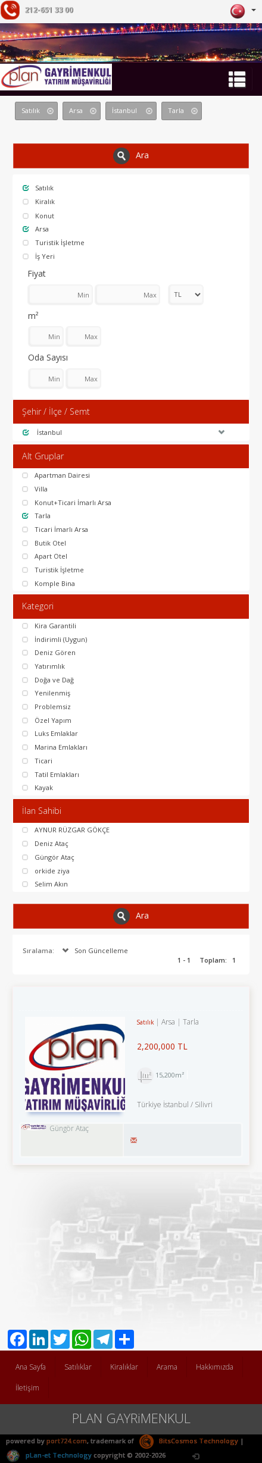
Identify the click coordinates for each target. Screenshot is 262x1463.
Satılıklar (78, 1367)
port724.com (66, 1440)
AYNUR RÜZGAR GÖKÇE (66, 829)
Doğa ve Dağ (48, 679)
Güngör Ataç (48, 857)
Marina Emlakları (55, 747)
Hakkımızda (214, 1367)
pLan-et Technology (49, 1455)
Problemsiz (46, 706)
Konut (38, 215)
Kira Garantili (49, 625)
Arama (167, 1367)
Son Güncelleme (94, 950)
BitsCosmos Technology (188, 1440)
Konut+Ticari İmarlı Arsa (66, 502)
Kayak (37, 787)
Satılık (38, 187)
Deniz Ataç (45, 843)
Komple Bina (48, 583)
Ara (131, 156)
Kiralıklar (124, 1367)
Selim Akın (45, 883)
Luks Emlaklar (50, 733)
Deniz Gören (49, 652)
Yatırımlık (43, 666)
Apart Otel (44, 556)
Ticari (37, 760)
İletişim (27, 1388)
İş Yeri (39, 256)
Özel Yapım (46, 720)
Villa (35, 488)
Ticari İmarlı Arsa (55, 529)
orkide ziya (46, 870)
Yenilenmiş (46, 692)
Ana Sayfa (30, 1367)
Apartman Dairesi (56, 475)
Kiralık (39, 201)
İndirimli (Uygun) (54, 639)
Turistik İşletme (54, 242)
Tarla (36, 515)
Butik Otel (44, 542)
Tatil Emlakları (50, 774)
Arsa (36, 228)
